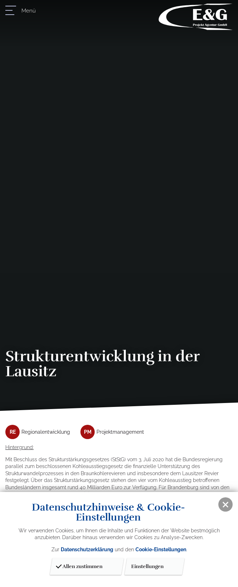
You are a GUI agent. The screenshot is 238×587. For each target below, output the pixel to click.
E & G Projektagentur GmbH (196, 17)
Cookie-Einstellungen (160, 549)
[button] (225, 504)
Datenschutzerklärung (87, 549)
